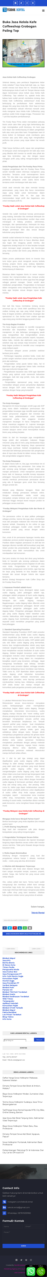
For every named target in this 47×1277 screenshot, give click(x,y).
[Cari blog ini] (15, 1040)
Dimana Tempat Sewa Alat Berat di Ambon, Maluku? (21, 1087)
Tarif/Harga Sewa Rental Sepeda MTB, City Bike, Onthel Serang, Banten (23, 1111)
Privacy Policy (24, 1269)
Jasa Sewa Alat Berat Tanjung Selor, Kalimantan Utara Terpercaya (23, 1119)
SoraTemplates (19, 1265)
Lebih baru (11, 949)
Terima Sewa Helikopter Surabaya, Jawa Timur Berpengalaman (22, 1103)
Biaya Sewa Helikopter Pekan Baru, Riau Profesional (20, 1127)
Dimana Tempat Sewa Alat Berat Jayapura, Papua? (21, 1135)
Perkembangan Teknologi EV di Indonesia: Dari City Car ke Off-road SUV (23, 1151)
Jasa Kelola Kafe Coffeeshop (16, 920)
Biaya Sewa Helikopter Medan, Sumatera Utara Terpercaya (23, 1095)
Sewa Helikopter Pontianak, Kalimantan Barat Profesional (22, 1143)
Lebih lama (36, 949)
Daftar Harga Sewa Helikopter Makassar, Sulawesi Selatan (20, 1079)
